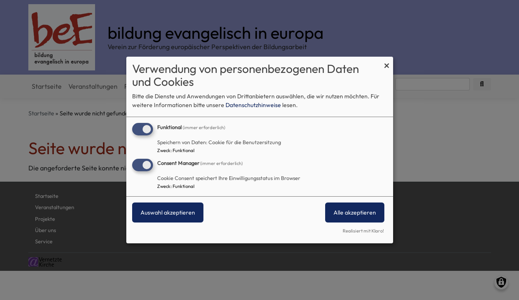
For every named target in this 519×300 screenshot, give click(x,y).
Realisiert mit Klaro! (363, 231)
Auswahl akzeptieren (167, 212)
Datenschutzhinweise (253, 105)
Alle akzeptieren (354, 212)
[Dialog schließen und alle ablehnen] (387, 62)
